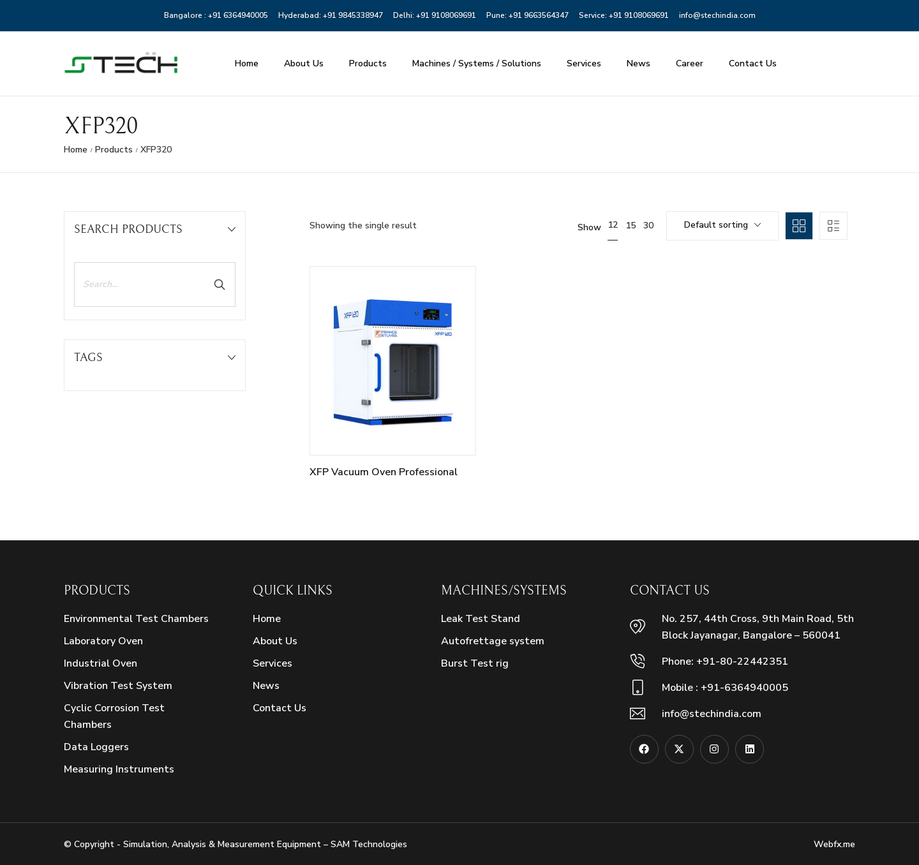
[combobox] (722, 226)
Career (689, 63)
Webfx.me (834, 844)
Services (584, 63)
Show (589, 227)
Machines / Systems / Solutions (476, 63)
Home (246, 63)
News (638, 63)
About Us (304, 63)
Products (368, 63)
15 (630, 225)
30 (648, 225)
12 (613, 225)
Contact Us (753, 63)
